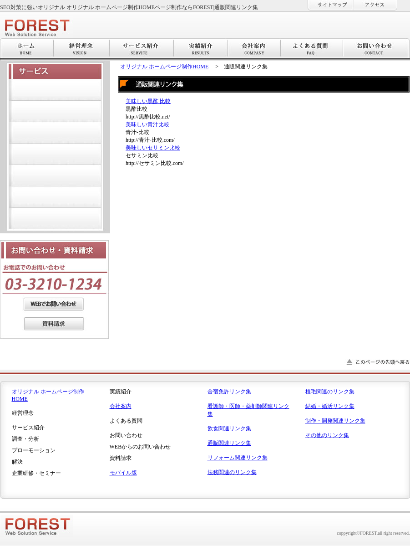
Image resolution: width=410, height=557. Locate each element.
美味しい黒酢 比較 (148, 101)
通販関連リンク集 (229, 443)
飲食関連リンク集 (229, 428)
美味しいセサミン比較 (153, 147)
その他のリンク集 (327, 435)
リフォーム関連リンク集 (238, 457)
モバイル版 (123, 472)
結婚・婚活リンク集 (329, 406)
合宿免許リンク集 (229, 391)
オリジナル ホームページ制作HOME (164, 66)
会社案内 (121, 406)
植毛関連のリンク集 (329, 391)
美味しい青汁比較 (147, 124)
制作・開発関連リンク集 (335, 421)
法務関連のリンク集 (232, 472)
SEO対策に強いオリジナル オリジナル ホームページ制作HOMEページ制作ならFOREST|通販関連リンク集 (129, 7)
